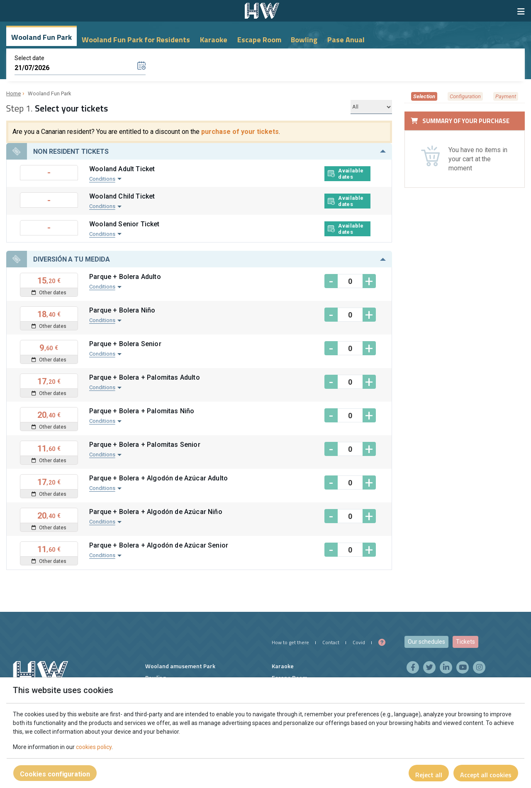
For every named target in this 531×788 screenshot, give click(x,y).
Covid (359, 642)
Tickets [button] (465, 641)
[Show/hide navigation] (521, 11)
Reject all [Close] (428, 775)
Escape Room (259, 39)
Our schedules (426, 641)
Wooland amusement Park (180, 666)
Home (13, 93)
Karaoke (213, 39)
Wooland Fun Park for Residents (136, 39)
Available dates (346, 173)
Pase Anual (346, 39)
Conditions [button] (102, 179)
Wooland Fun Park (41, 37)
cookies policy (94, 747)
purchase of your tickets (240, 132)
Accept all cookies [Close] (486, 775)
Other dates (49, 293)
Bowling (304, 39)
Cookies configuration (55, 774)
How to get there (290, 642)
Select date (29, 58)
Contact (330, 642)
